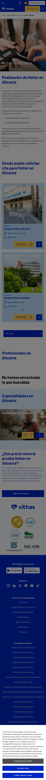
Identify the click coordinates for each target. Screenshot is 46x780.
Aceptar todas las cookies (23, 775)
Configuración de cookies (23, 761)
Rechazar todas (23, 768)
